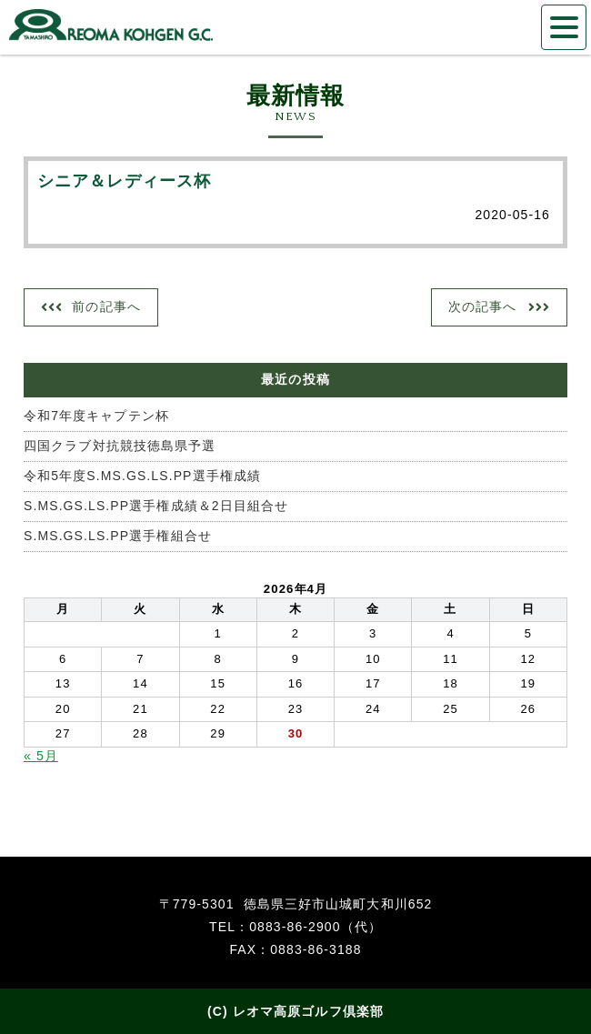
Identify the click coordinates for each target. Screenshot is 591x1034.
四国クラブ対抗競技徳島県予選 (119, 445)
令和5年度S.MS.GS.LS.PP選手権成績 (142, 475)
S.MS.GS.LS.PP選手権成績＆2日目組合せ (156, 505)
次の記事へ (482, 306)
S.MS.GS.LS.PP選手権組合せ (118, 535)
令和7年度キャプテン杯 (96, 415)
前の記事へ (106, 306)
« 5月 (41, 755)
